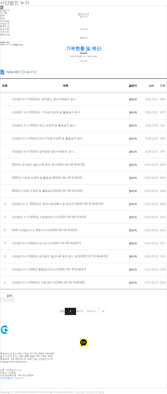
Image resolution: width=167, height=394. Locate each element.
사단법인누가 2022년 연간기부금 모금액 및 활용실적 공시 (50, 138)
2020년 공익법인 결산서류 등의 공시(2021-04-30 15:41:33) (51, 165)
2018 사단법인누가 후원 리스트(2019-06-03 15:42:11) (44, 230)
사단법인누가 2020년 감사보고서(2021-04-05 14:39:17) (49, 243)
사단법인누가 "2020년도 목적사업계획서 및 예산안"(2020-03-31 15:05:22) (60, 204)
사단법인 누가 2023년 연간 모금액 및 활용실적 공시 (46, 125)
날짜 (151, 85)
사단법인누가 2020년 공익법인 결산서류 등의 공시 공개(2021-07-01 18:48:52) (60, 256)
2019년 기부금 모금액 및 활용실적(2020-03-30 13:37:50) (50, 191)
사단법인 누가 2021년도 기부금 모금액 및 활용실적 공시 (48, 112)
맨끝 (103, 311)
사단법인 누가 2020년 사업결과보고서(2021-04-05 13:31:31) (51, 217)
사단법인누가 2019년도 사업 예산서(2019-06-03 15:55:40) (51, 282)
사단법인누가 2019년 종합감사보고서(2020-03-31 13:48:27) (51, 269)
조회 (162, 85)
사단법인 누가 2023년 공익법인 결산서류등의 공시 (45, 151)
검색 (9, 296)
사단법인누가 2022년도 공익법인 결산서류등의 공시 (46, 99)
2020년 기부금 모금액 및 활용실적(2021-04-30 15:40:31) (47, 178)
